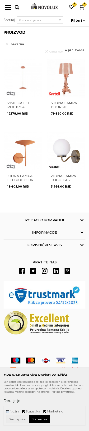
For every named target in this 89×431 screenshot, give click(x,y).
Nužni (14, 411)
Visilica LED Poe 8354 (19, 105)
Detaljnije (12, 400)
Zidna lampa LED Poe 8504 (20, 178)
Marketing (55, 411)
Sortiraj (9, 20)
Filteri (78, 20)
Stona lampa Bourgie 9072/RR (64, 107)
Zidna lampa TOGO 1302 (63, 178)
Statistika (33, 411)
